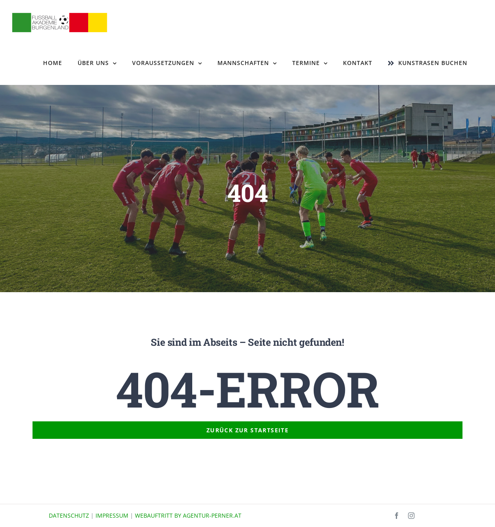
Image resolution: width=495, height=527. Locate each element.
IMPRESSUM (112, 515)
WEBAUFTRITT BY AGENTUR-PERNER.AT (188, 515)
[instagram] (411, 515)
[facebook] (396, 515)
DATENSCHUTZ (69, 515)
